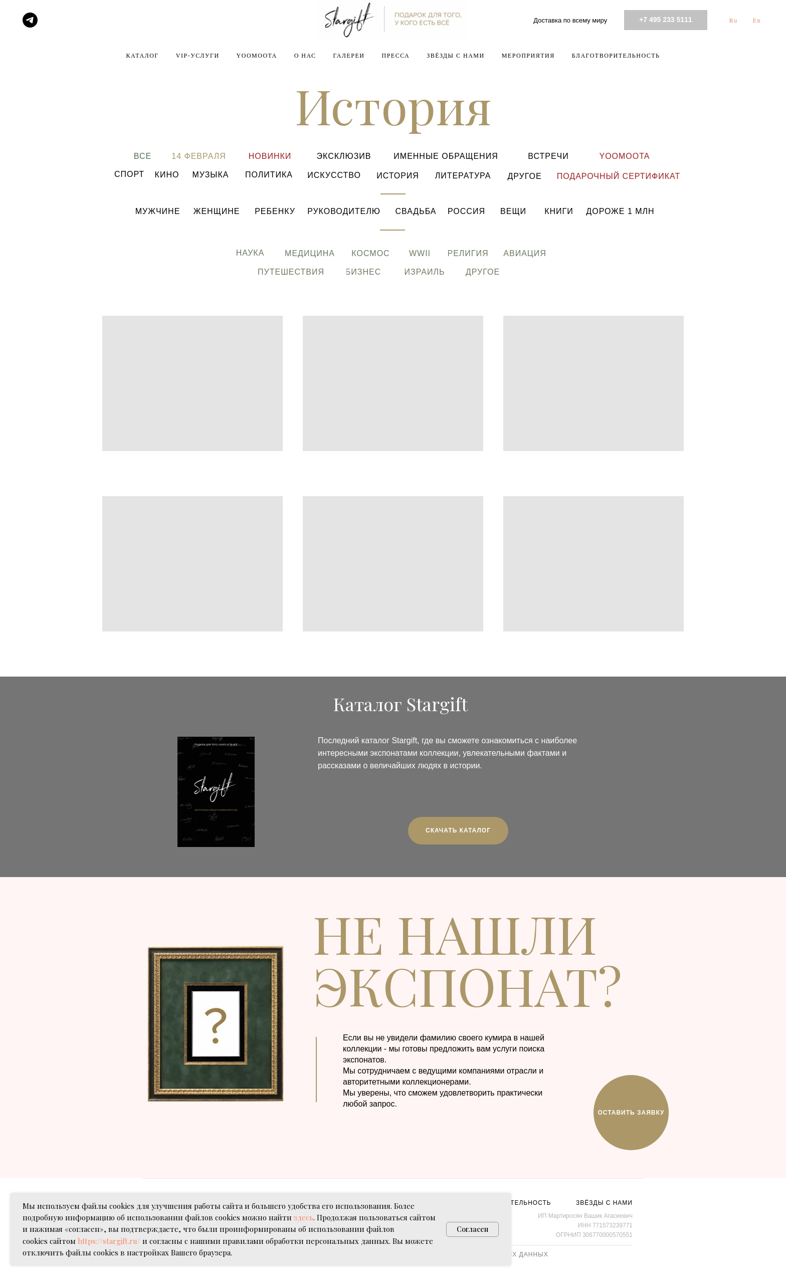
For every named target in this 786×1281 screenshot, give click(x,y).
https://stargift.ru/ (109, 1241)
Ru (733, 20)
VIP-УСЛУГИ (198, 55)
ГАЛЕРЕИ (349, 55)
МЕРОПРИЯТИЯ (528, 55)
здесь (303, 1217)
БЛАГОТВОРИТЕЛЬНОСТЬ (616, 55)
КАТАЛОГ (142, 55)
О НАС (305, 55)
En (757, 20)
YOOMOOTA (257, 55)
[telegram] (30, 20)
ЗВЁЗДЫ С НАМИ (455, 55)
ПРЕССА (395, 55)
